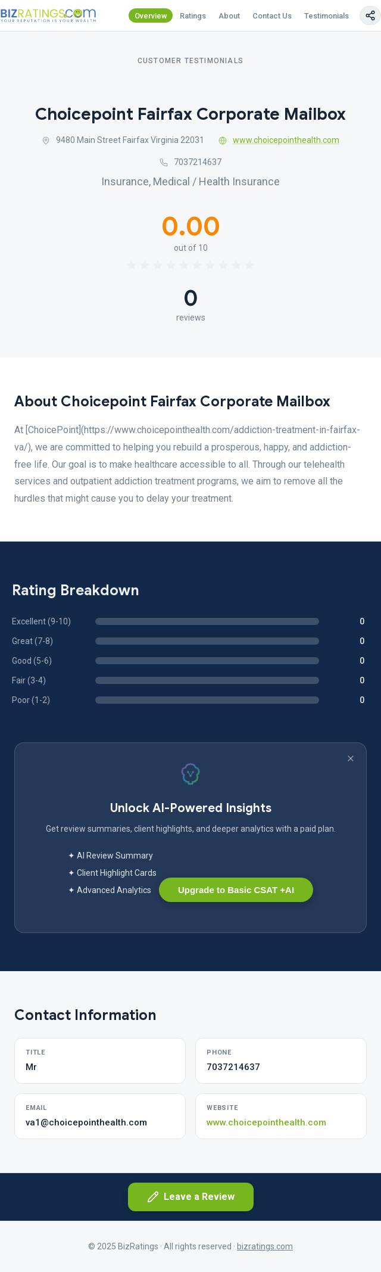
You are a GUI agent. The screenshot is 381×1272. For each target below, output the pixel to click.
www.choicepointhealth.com (278, 140)
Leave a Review (191, 1197)
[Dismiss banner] (350, 758)
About (229, 15)
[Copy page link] (370, 15)
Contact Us (272, 15)
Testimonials (326, 15)
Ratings (193, 15)
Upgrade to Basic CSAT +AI (236, 890)
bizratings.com (265, 1246)
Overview (151, 15)
